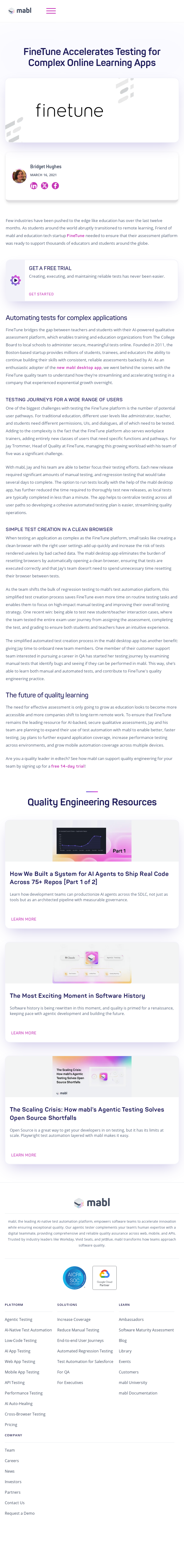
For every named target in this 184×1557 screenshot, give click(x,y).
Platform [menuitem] (14, 1327)
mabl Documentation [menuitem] (138, 1415)
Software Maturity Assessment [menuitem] (146, 1352)
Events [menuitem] (125, 1384)
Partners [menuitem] (13, 1514)
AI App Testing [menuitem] (17, 1373)
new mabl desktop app (79, 367)
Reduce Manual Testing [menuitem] (78, 1352)
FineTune (76, 235)
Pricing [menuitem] (11, 1447)
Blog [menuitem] (123, 1363)
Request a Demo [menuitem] (20, 1535)
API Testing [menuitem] (15, 1405)
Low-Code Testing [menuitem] (21, 1363)
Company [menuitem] (13, 1457)
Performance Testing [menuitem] (24, 1415)
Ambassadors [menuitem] (131, 1342)
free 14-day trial (68, 766)
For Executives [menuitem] (70, 1405)
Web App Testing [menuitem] (20, 1384)
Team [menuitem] (10, 1472)
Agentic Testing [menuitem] (18, 1342)
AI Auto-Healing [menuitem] (19, 1426)
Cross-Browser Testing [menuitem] (25, 1436)
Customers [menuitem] (129, 1394)
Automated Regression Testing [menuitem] (85, 1373)
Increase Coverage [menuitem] (74, 1342)
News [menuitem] (10, 1493)
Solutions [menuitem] (67, 1327)
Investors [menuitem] (13, 1504)
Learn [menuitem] (124, 1327)
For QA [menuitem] (63, 1394)
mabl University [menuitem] (133, 1405)
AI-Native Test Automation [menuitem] (28, 1352)
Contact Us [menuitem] (15, 1525)
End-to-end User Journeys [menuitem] (80, 1363)
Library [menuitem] (125, 1373)
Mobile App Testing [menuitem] (22, 1394)
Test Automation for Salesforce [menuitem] (85, 1384)
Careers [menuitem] (12, 1483)
